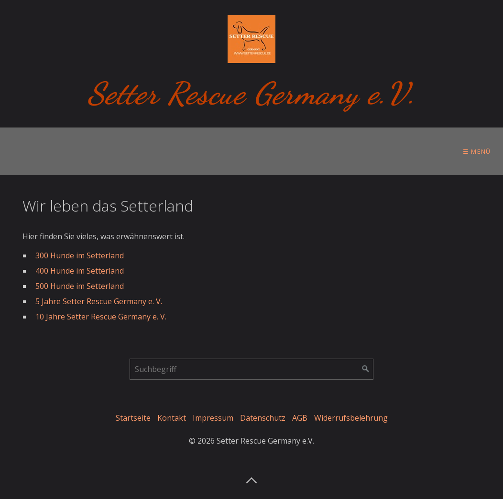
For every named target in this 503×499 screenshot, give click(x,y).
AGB (299, 418)
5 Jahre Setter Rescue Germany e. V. (98, 301)
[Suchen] (365, 369)
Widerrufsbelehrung (351, 418)
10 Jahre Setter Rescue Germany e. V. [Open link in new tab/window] (100, 316)
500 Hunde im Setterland (79, 286)
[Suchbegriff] (251, 369)
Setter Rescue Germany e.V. (251, 93)
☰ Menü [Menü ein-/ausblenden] (477, 151)
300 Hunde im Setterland (79, 255)
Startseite (133, 418)
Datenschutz (262, 418)
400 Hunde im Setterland (79, 270)
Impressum (213, 418)
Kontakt (171, 418)
